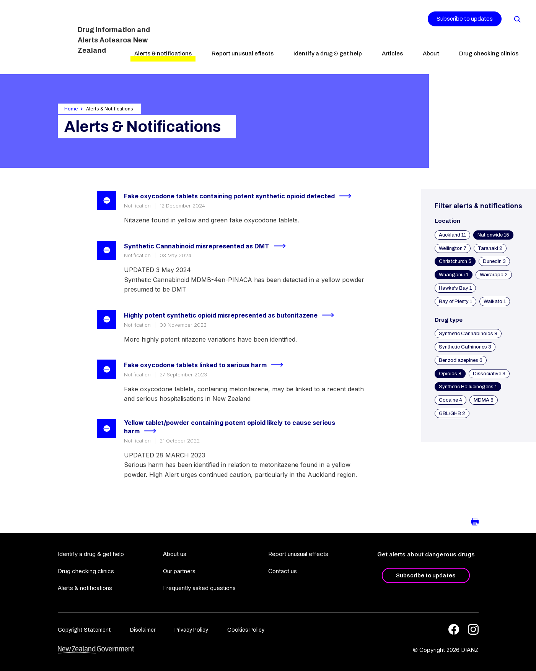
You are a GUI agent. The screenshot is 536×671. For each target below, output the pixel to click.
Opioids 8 (450, 373)
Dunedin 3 (494, 261)
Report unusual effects (243, 53)
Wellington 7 (452, 248)
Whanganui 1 (453, 274)
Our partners (179, 571)
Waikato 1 (495, 301)
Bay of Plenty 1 (455, 301)
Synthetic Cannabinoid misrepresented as (208, 246)
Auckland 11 (452, 235)
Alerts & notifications (163, 53)
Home (71, 109)
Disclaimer (142, 630)
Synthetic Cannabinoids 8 (468, 333)
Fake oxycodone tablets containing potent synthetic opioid (241, 196)
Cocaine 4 (450, 400)
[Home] (41, 36)
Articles (392, 53)
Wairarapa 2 (494, 274)
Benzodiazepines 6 (460, 360)
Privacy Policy (191, 630)
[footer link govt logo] (96, 650)
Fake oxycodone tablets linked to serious (207, 365)
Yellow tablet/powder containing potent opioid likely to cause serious (229, 427)
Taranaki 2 (490, 248)
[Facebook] (453, 629)
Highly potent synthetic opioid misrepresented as (232, 315)
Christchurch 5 (455, 261)
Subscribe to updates (465, 19)
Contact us (282, 571)
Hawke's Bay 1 (455, 288)
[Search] (517, 19)
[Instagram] (473, 629)
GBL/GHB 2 (452, 413)
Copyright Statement (84, 630)
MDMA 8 (484, 400)
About (431, 53)
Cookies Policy (245, 630)
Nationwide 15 (493, 235)
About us (174, 554)
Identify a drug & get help (327, 53)
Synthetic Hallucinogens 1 (468, 386)
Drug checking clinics (488, 53)
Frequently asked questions (199, 588)
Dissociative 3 (489, 373)
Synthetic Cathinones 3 (465, 347)
